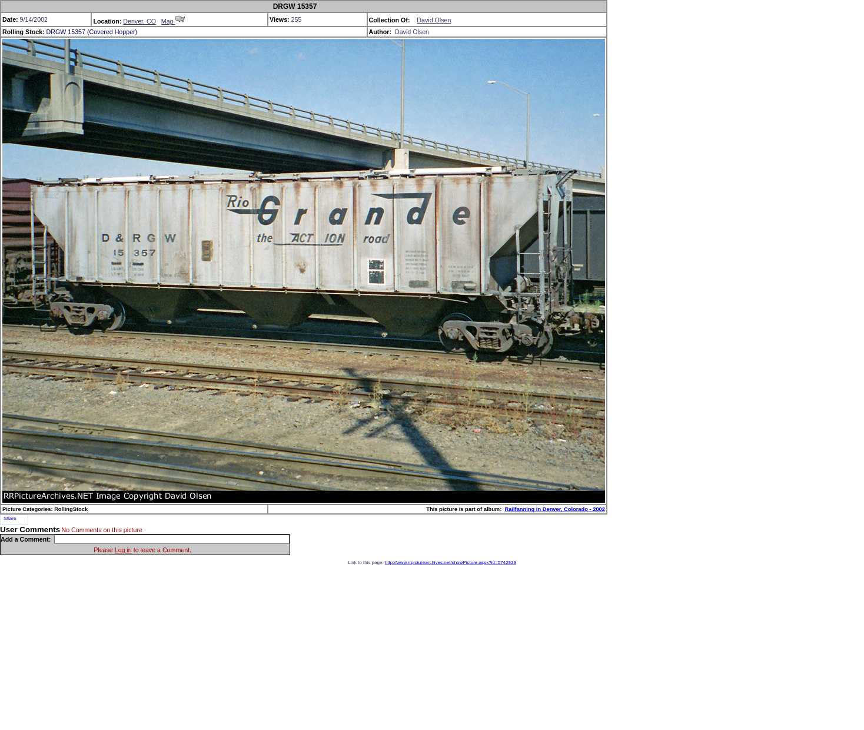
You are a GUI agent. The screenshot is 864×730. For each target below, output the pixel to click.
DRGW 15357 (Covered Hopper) (92, 31)
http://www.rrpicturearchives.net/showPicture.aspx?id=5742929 (450, 562)
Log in (123, 549)
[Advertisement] (432, 647)
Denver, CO (139, 21)
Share (10, 518)
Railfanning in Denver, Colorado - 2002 (554, 509)
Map (173, 21)
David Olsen (434, 20)
